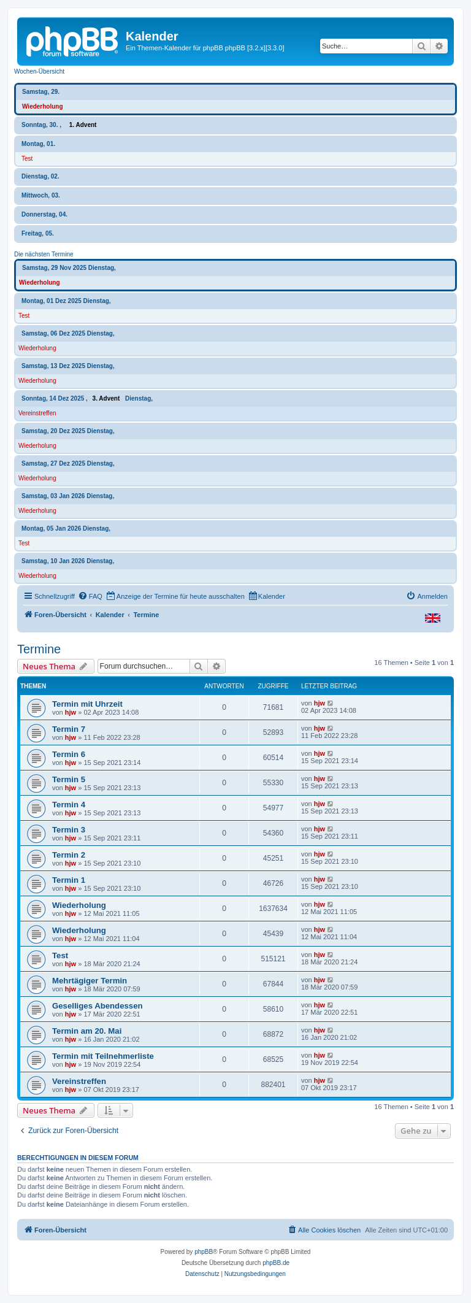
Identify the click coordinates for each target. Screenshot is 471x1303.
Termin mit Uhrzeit (87, 704)
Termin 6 (68, 754)
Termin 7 (68, 729)
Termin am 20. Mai (86, 1031)
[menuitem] (90, 596)
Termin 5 (68, 779)
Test (27, 158)
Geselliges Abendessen (97, 1005)
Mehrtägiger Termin (89, 980)
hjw (70, 712)
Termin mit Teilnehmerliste (103, 1056)
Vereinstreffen (37, 413)
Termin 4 (68, 804)
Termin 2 (68, 854)
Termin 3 (68, 829)
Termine (39, 649)
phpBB (203, 1251)
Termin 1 (68, 880)
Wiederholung (42, 106)
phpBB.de (275, 1262)
